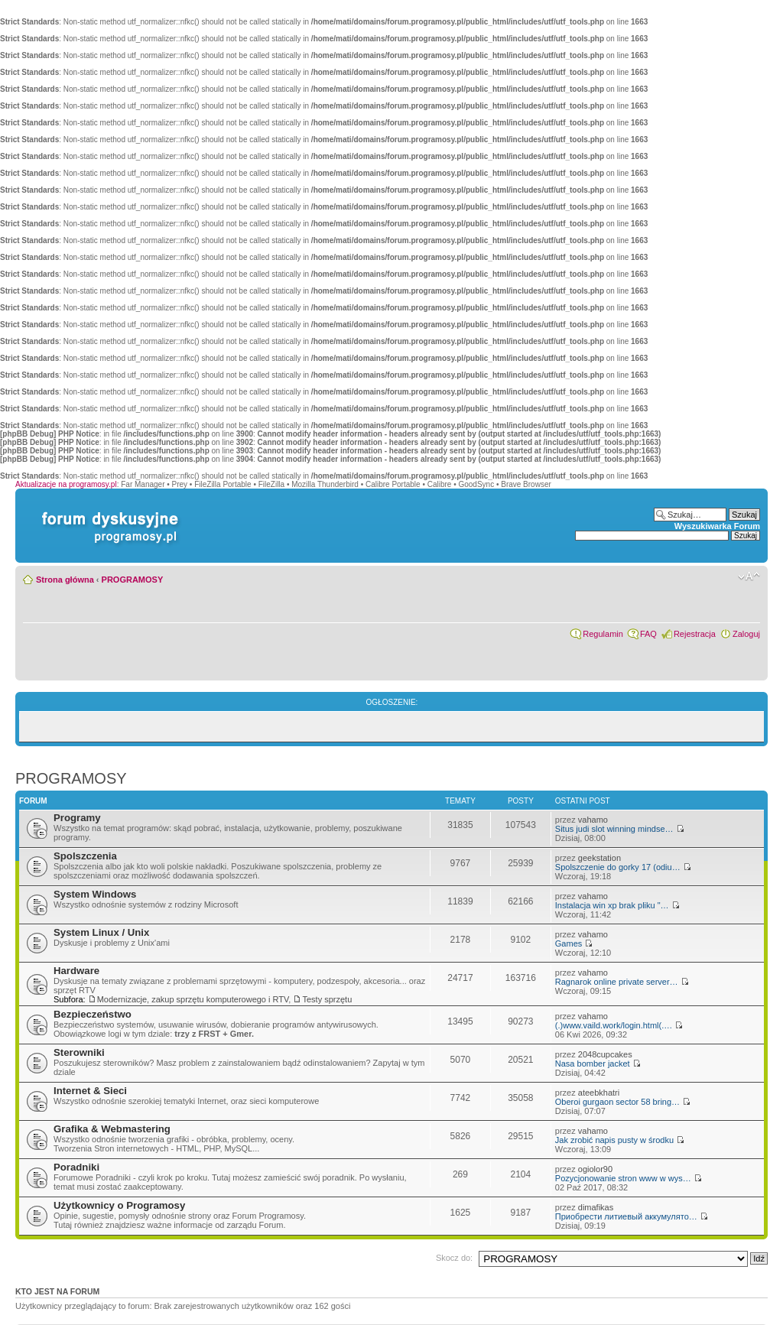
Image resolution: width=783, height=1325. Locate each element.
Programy (77, 817)
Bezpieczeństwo (93, 1014)
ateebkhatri (598, 1092)
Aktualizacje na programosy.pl (66, 484)
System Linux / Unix (101, 932)
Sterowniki (79, 1052)
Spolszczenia (85, 856)
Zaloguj (746, 633)
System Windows (95, 894)
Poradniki (76, 1167)
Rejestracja (695, 633)
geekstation (599, 857)
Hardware (76, 970)
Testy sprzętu (327, 999)
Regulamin (603, 633)
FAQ (648, 633)
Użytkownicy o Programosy (119, 1205)
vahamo (593, 819)
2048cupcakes (605, 1054)
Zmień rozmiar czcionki (749, 576)
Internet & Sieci (90, 1090)
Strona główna (65, 579)
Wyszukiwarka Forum (717, 526)
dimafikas (595, 1207)
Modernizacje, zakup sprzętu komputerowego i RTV (193, 999)
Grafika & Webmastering (112, 1129)
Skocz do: (454, 1257)
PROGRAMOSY (133, 579)
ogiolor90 (595, 1169)
